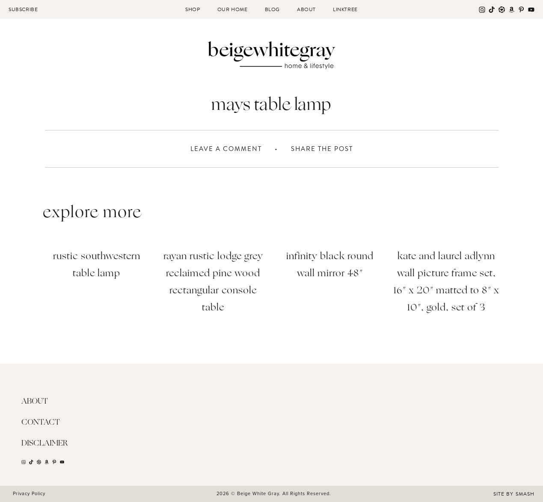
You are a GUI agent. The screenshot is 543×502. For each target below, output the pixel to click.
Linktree (345, 9)
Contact (40, 422)
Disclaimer (44, 443)
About (306, 9)
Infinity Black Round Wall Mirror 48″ (330, 265)
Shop (192, 9)
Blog (272, 9)
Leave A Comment (226, 149)
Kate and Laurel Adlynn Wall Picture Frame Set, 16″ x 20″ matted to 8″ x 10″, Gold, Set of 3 (446, 282)
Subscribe (23, 9)
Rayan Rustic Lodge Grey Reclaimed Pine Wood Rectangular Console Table (213, 282)
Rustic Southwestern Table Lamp (96, 265)
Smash (525, 494)
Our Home (232, 9)
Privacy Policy (29, 493)
